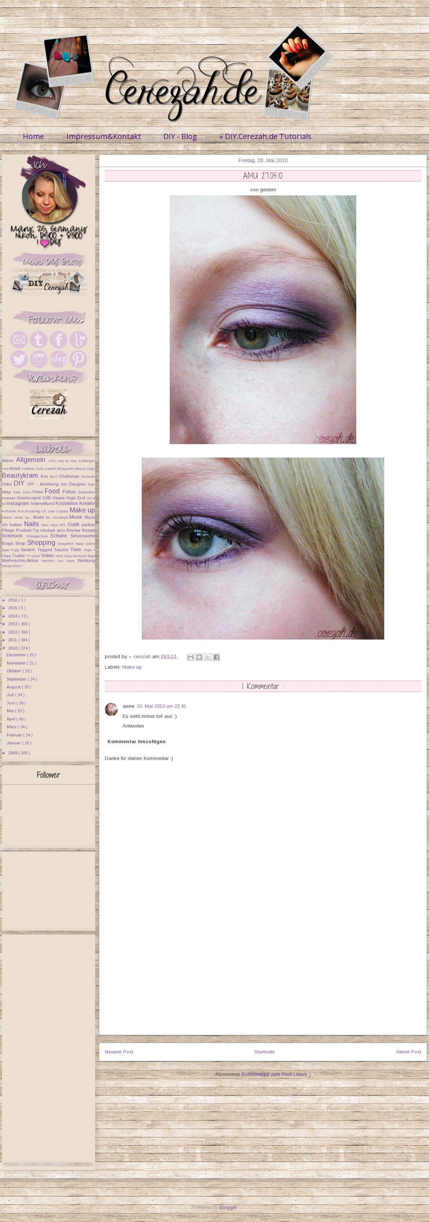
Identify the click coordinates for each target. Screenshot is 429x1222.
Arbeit (15, 468)
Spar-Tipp (11, 550)
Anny (5, 469)
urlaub (36, 556)
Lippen (63, 511)
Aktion (9, 460)
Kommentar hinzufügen (136, 741)
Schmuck (14, 535)
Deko (8, 484)
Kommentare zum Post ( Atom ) (276, 1074)
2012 (13, 632)
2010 (13, 648)
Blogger (228, 1207)
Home (33, 136)
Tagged (45, 549)
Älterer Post (408, 1052)
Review (74, 530)
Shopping (42, 542)
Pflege (9, 530)
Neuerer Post (119, 1052)
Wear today (64, 556)
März (12, 727)
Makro (8, 517)
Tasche (62, 549)
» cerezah (140, 656)
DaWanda (88, 476)
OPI (63, 525)
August (14, 687)
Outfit (75, 524)
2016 (13, 600)
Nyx (55, 525)
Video (48, 555)
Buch (54, 476)
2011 (13, 640)
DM (65, 484)
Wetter (7, 566)
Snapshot (66, 543)
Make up (132, 667)
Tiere (76, 549)
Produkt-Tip (28, 530)
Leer (52, 511)
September (17, 679)
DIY (21, 483)
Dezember (17, 655)
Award (51, 469)
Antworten (133, 726)
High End (76, 498)
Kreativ (87, 503)
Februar (15, 735)
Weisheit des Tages (60, 561)
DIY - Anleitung (44, 484)
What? (17, 566)
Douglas (78, 484)
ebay (7, 492)
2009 (13, 753)
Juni (11, 703)
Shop (21, 543)
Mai (11, 711)
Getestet (9, 498)
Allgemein (32, 460)
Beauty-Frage (85, 469)
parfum (88, 524)
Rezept (88, 530)
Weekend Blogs (84, 556)
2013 (13, 624)
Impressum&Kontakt (103, 136)
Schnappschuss (38, 536)
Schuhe (60, 535)
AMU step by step (63, 461)
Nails (32, 524)
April (11, 719)
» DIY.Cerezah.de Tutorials (265, 136)
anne (129, 706)
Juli (11, 694)
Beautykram (21, 475)
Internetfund (43, 503)
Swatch (29, 549)
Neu (45, 525)
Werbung (86, 560)
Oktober (14, 671)
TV (28, 556)
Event (27, 492)
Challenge (70, 476)
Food (53, 491)
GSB (47, 498)
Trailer (19, 555)
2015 (13, 608)
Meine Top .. (23, 517)
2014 (13, 616)
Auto (40, 469)
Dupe (91, 484)
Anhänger (86, 461)
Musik (77, 517)
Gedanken (86, 492)
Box (45, 476)
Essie (17, 492)
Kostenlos (67, 503)
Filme (38, 492)
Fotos (70, 491)
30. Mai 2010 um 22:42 (161, 706)
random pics (53, 530)
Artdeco (28, 469)
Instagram (19, 503)
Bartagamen (66, 469)
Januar (14, 743)
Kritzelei (10, 511)
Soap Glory (85, 543)
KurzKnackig (30, 511)
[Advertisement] (263, 982)
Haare (59, 498)
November (17, 663)
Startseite (264, 1052)
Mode (39, 517)
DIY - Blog (180, 136)
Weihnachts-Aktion (22, 560)
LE (44, 511)
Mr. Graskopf (58, 517)
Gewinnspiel (29, 498)
